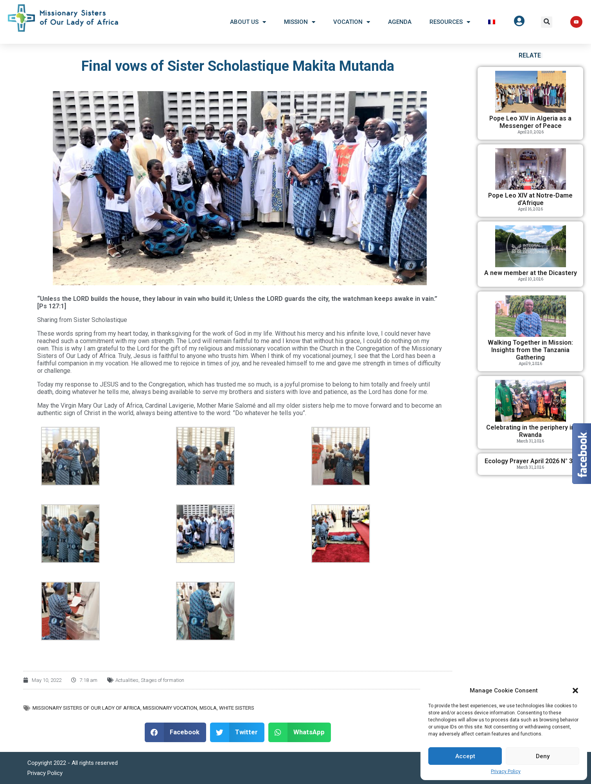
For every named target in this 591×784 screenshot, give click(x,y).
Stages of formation (162, 680)
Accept (465, 756)
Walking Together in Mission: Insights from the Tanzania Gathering (530, 350)
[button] (575, 690)
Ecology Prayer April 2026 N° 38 (530, 461)
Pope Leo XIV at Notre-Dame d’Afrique (530, 199)
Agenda (399, 21)
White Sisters (236, 708)
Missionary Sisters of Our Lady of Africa (86, 708)
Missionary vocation (170, 708)
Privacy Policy (506, 771)
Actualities (126, 680)
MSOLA (208, 708)
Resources (449, 22)
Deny (543, 756)
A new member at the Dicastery (530, 273)
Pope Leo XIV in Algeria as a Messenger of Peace (530, 122)
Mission (299, 22)
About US (248, 22)
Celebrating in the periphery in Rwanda (530, 431)
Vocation (351, 22)
